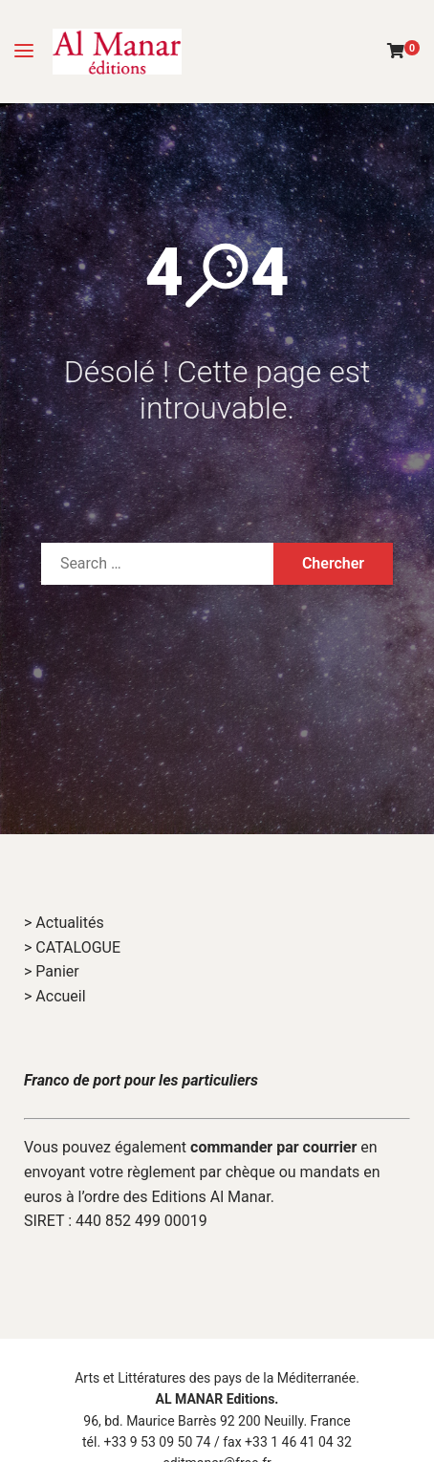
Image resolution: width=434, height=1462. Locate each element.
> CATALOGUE (72, 947)
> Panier (51, 971)
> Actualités (64, 923)
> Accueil (55, 996)
